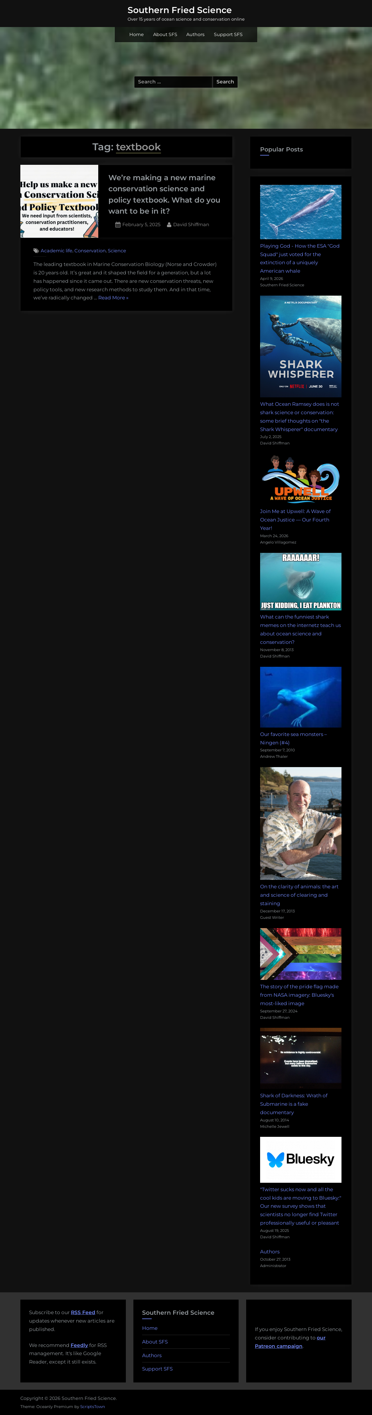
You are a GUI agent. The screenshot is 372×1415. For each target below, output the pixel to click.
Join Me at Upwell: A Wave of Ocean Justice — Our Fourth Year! (295, 519)
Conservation (90, 250)
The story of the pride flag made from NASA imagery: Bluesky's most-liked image (299, 995)
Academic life (56, 250)
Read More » (113, 298)
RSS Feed (83, 1312)
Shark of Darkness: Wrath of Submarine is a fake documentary (294, 1104)
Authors (195, 34)
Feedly (79, 1345)
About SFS (165, 34)
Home (136, 34)
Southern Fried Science (180, 10)
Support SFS (228, 34)
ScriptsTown (92, 1406)
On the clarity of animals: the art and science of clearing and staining (299, 895)
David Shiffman (191, 224)
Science (117, 250)
